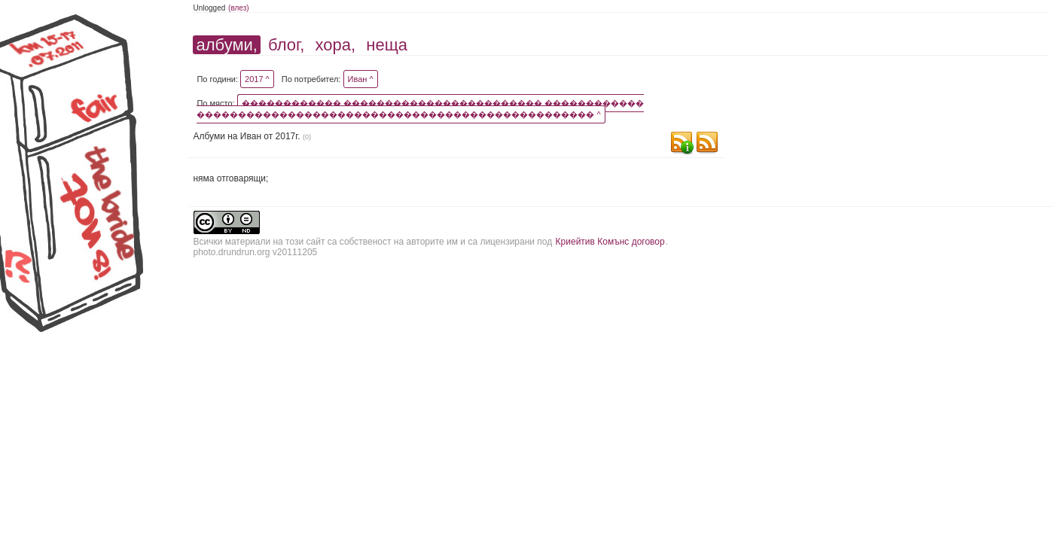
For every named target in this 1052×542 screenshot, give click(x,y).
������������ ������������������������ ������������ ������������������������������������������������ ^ (420, 109)
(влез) (238, 8)
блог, (286, 44)
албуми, (226, 44)
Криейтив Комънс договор (610, 241)
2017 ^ (257, 79)
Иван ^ (361, 79)
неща (386, 44)
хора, (336, 44)
